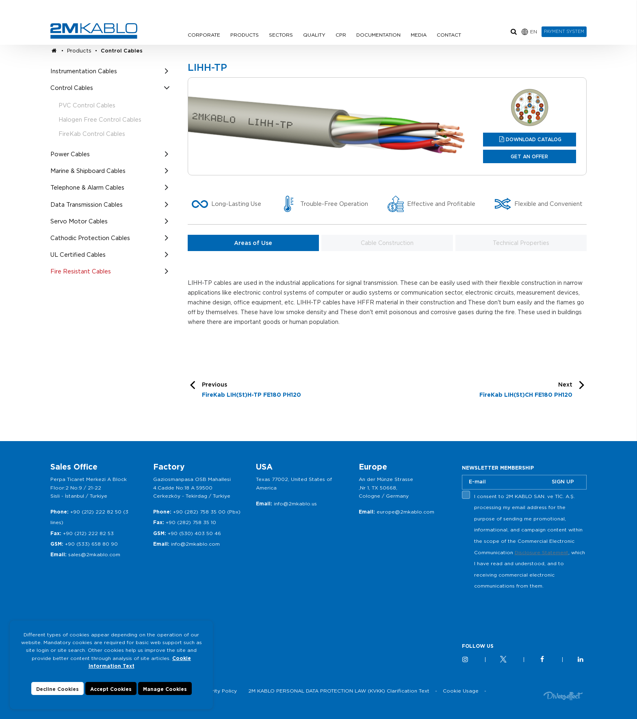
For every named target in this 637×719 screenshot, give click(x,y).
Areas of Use (253, 243)
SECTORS (281, 35)
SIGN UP (563, 482)
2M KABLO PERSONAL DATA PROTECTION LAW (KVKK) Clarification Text (338, 691)
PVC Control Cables (86, 105)
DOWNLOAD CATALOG (533, 139)
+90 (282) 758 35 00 (199, 512)
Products (79, 51)
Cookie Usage (461, 691)
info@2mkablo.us (295, 503)
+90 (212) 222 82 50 (95, 512)
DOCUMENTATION (378, 35)
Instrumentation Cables (83, 71)
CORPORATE (204, 35)
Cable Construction (387, 243)
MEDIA (419, 35)
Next (525, 390)
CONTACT (449, 35)
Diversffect (563, 695)
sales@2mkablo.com (94, 554)
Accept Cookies (111, 689)
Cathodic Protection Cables (90, 237)
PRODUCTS (244, 35)
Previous (251, 390)
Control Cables (122, 51)
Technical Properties (521, 243)
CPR (341, 35)
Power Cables (70, 154)
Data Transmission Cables (86, 204)
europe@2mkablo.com (405, 512)
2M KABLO (93, 31)
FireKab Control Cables (91, 133)
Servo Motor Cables (79, 221)
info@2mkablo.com (195, 544)
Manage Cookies (165, 689)
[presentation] (523, 611)
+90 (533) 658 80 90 (91, 544)
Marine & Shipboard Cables (88, 170)
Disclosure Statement (541, 552)
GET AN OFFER (529, 156)
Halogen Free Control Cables (99, 119)
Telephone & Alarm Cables (87, 187)
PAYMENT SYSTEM (564, 31)
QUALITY (314, 35)
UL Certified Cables (78, 254)
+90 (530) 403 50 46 (194, 533)
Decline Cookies (57, 689)
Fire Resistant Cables (80, 271)
